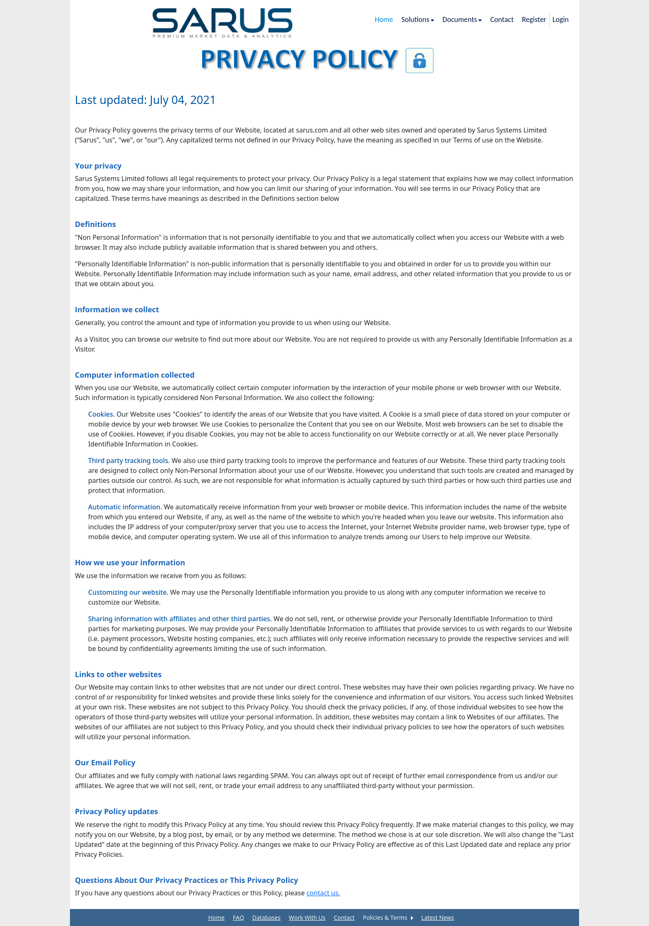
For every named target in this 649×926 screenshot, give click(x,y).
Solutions (417, 19)
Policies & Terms (388, 917)
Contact (344, 917)
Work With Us (307, 917)
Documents (462, 19)
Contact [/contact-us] (501, 19)
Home (216, 917)
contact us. (323, 892)
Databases (266, 917)
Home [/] (384, 19)
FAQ (238, 917)
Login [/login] (561, 19)
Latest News (437, 917)
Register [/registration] (534, 19)
